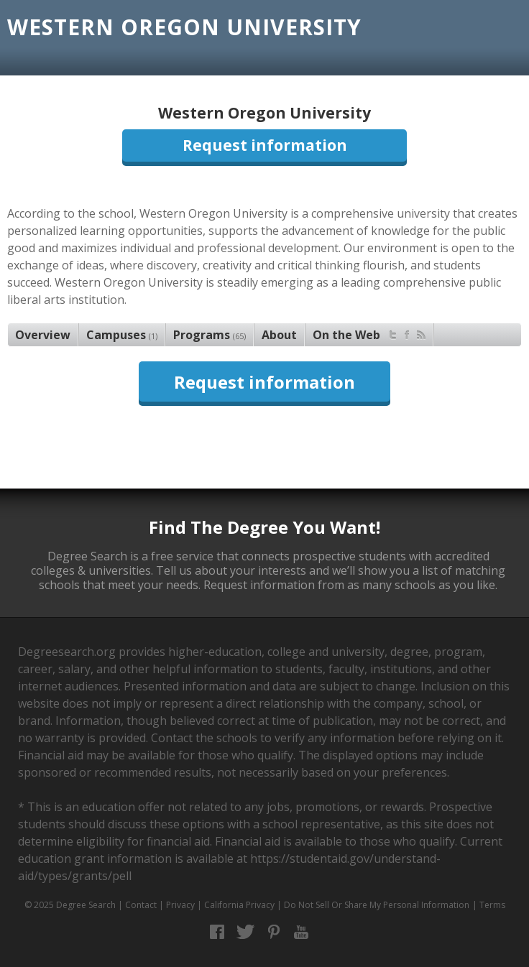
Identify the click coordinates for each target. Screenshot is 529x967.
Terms (492, 905)
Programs (209, 335)
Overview (42, 335)
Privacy (180, 905)
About (279, 335)
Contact (141, 905)
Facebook (217, 932)
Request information (265, 145)
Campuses (121, 335)
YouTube (301, 932)
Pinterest (273, 932)
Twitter (245, 932)
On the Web (369, 333)
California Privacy (239, 905)
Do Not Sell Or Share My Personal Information (376, 905)
